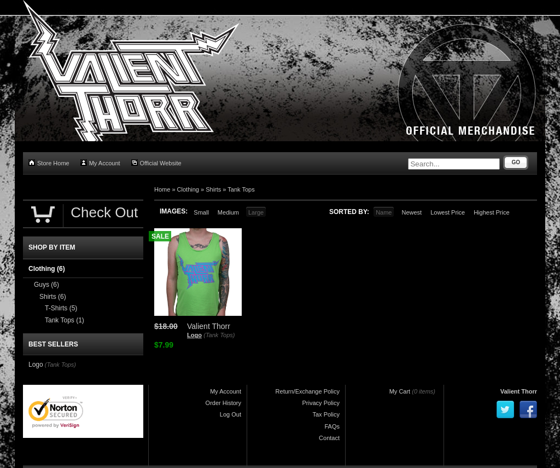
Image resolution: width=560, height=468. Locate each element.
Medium (228, 212)
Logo (194, 335)
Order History (223, 403)
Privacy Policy (321, 403)
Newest (411, 212)
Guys (46, 284)
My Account (100, 162)
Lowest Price (447, 212)
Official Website (156, 162)
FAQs (332, 426)
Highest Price (491, 212)
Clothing (188, 189)
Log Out (230, 414)
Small (201, 212)
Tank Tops (241, 189)
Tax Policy (326, 414)
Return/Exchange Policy (308, 391)
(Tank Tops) (219, 335)
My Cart (400, 391)
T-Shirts (61, 308)
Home (162, 189)
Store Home (48, 162)
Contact (329, 438)
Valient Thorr (518, 391)
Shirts (213, 189)
